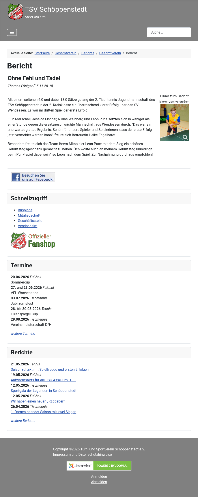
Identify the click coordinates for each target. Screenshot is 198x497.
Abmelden (99, 482)
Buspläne (25, 210)
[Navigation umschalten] (12, 32)
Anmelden (99, 476)
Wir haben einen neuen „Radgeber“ (38, 401)
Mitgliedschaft (29, 215)
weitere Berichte (23, 421)
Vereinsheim (27, 226)
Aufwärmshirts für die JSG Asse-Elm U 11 (43, 380)
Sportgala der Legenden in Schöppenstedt (44, 391)
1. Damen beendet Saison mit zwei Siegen (43, 412)
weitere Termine (23, 333)
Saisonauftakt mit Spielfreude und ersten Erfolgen (50, 369)
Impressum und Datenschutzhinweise (82, 454)
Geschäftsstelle (30, 221)
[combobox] (169, 32)
